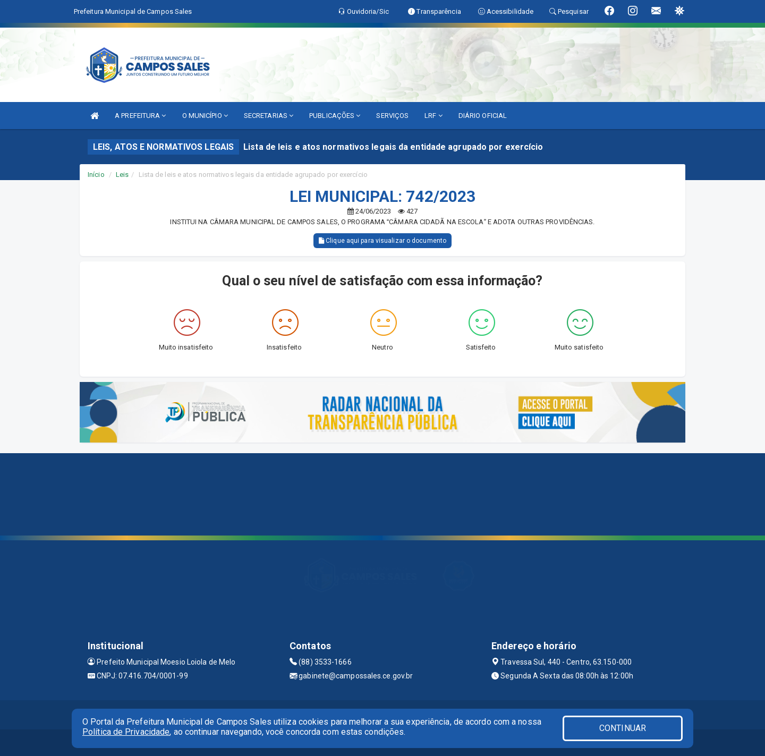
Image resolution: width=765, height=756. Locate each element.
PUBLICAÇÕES (334, 116)
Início (96, 175)
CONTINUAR (622, 728)
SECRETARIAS (268, 116)
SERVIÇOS (392, 116)
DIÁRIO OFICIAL (482, 116)
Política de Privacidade (125, 732)
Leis (122, 175)
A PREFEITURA (140, 116)
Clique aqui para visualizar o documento (382, 240)
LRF (433, 116)
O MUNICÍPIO (205, 116)
